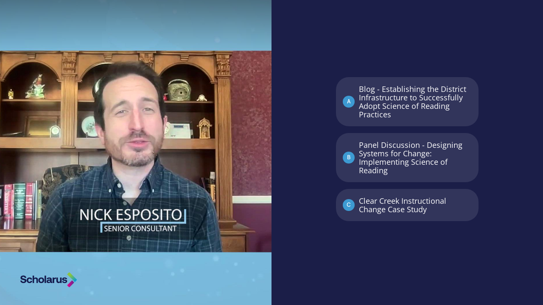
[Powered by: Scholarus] (48, 279)
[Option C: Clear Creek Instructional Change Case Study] (407, 205)
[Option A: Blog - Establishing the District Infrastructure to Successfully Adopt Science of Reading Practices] (407, 101)
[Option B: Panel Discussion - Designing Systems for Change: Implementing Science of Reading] (407, 157)
